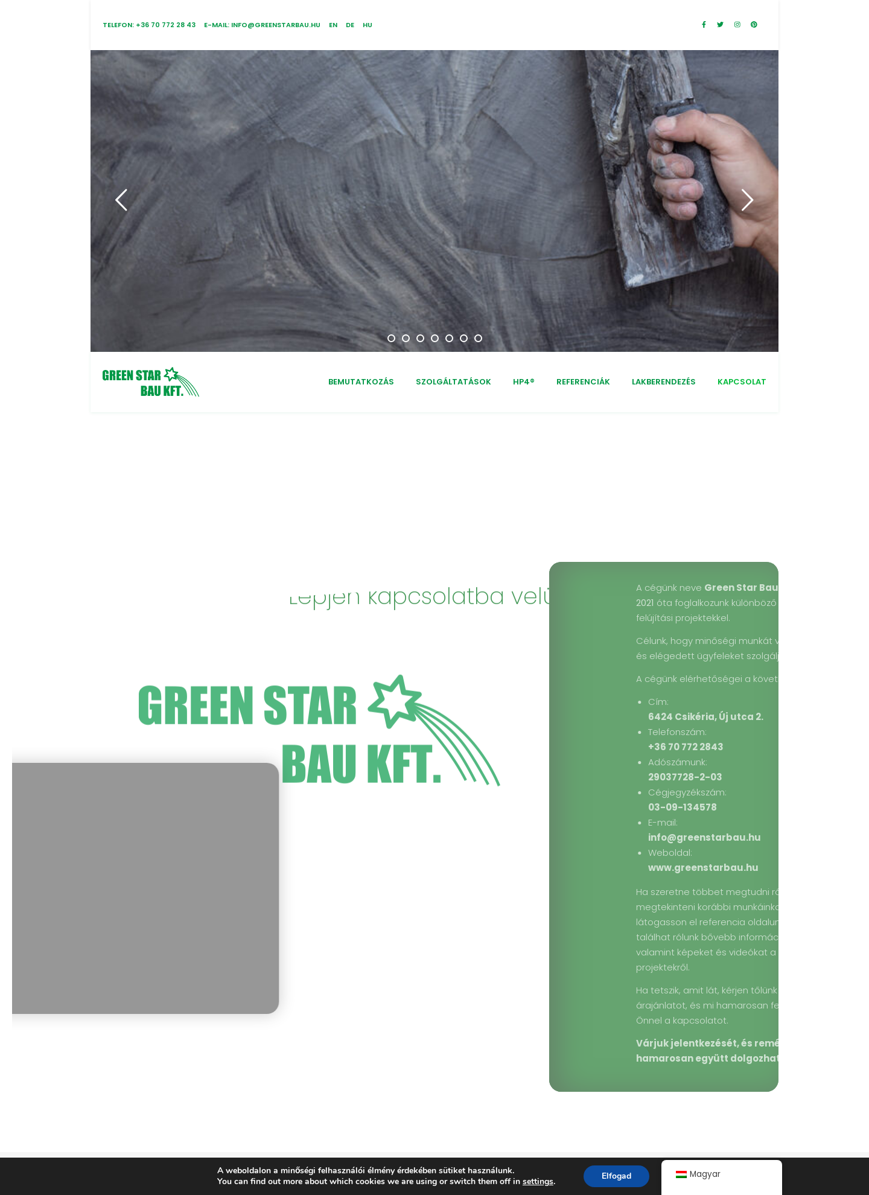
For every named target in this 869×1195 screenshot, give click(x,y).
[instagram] (738, 25)
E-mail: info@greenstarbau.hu (262, 25)
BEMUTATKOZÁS (361, 381)
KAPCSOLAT (742, 381)
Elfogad (616, 1176)
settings (538, 1181)
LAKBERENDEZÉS (664, 381)
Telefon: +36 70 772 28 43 (149, 25)
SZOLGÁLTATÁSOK (453, 381)
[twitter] (721, 25)
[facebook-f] (705, 25)
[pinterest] (754, 25)
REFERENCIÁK (583, 381)
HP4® (524, 381)
